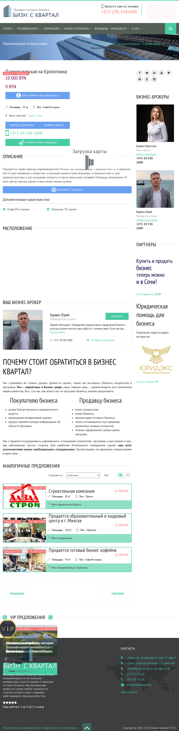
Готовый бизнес (27, 28)
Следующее (117, 589)
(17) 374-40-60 (135, 670)
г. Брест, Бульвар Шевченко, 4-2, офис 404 (151, 659)
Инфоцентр (118, 28)
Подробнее (57, 332)
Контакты (117, 316)
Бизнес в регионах (77, 28)
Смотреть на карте (35, 115)
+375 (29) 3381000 (119, 12)
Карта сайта (129, 688)
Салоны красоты (153, 44)
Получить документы (22, 125)
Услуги (7, 28)
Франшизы (101, 28)
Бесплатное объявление (165, 11)
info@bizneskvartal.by (103, 340)
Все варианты (148, 294)
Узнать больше (147, 381)
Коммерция (51, 28)
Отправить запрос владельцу (38, 142)
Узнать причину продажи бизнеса (37, 95)
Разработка (9, 723)
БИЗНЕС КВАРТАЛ (102, 44)
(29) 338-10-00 (135, 675)
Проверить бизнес (54, 125)
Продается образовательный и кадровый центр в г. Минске (89, 517)
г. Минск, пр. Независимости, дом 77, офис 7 (151, 654)
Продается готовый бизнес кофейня (73, 550)
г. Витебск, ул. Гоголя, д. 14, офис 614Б (148, 665)
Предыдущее (17, 589)
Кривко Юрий (59, 314)
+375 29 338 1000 (24, 133)
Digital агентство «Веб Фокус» (60, 723)
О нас (135, 28)
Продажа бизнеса (128, 44)
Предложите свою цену (67, 189)
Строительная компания (65, 491)
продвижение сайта (30, 723)
